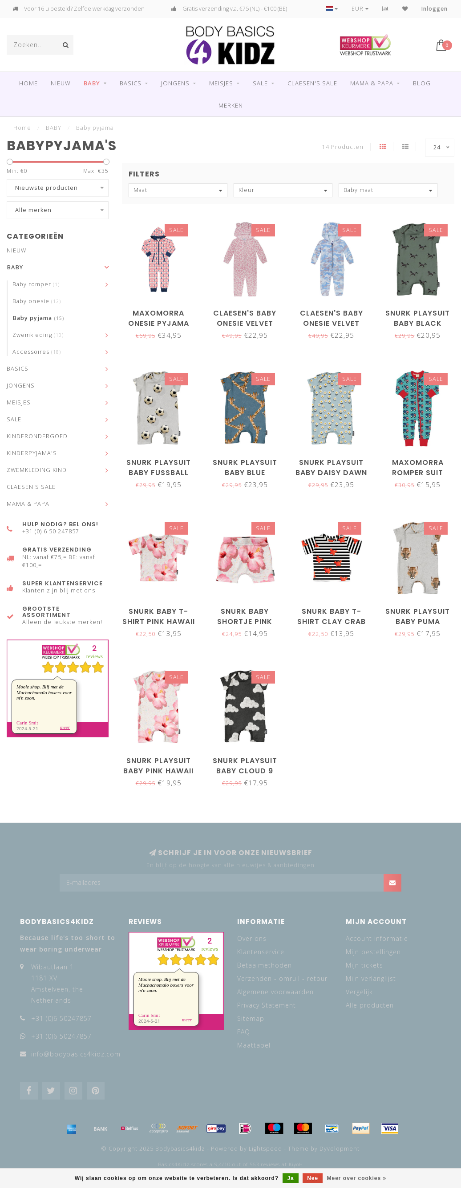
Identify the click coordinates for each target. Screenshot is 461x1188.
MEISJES (221, 83)
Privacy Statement (266, 1005)
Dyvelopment (339, 1148)
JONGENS (175, 83)
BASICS (131, 83)
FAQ (243, 1032)
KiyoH (296, 1164)
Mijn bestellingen (373, 952)
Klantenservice (260, 952)
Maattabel (254, 1045)
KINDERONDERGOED (37, 436)
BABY (92, 83)
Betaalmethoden (264, 965)
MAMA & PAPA (371, 83)
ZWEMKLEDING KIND (37, 470)
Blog (422, 83)
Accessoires (36, 352)
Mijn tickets (364, 965)
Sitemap (250, 1018)
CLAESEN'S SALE (312, 83)
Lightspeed (265, 1148)
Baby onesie (36, 301)
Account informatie (377, 938)
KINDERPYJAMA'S (32, 453)
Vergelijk (359, 992)
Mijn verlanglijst (371, 978)
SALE (260, 83)
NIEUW (61, 83)
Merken (230, 105)
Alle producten (370, 1005)
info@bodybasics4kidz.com (76, 1054)
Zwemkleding (38, 335)
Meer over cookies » (357, 1178)
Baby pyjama (38, 318)
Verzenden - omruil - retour (282, 978)
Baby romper (36, 284)
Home (28, 83)
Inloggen (434, 8)
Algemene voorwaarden (275, 992)
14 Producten (343, 147)
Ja (290, 1178)
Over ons (252, 938)
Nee (312, 1178)
